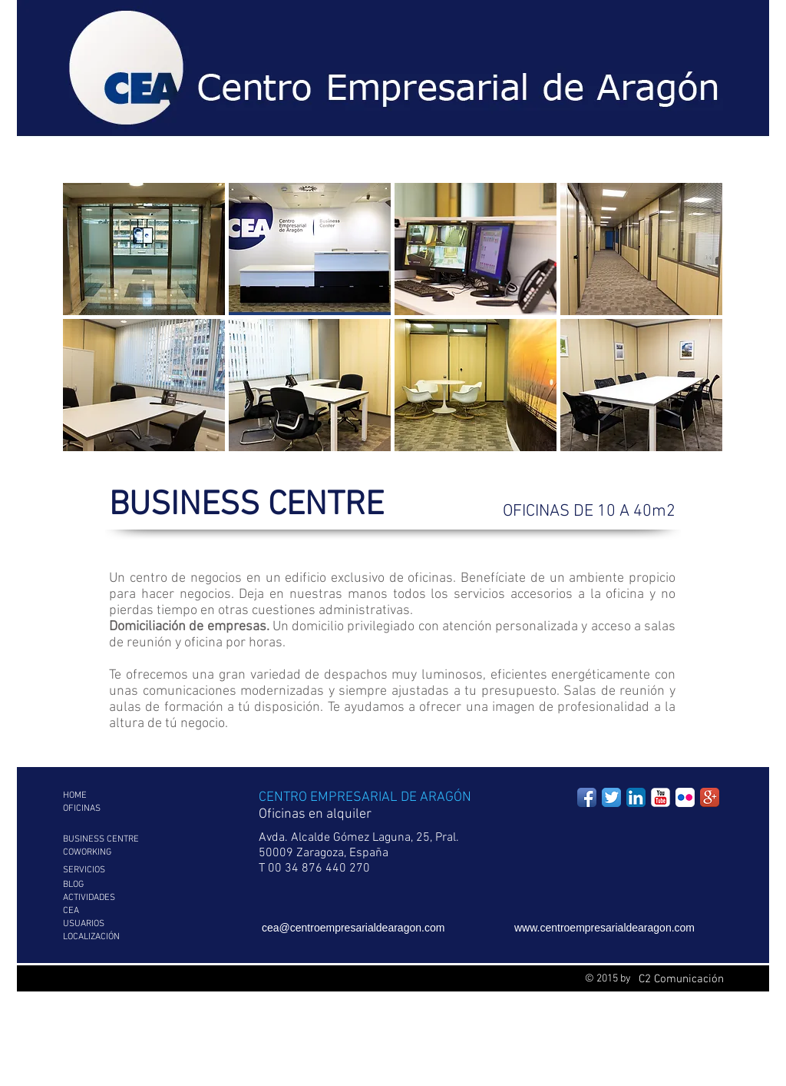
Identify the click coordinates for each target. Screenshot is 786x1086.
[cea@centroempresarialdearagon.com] (377, 928)
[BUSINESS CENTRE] (120, 839)
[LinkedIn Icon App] (636, 797)
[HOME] (120, 795)
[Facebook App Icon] (586, 797)
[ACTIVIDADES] (120, 898)
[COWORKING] (120, 852)
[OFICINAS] (120, 808)
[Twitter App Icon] (611, 797)
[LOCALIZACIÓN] (120, 937)
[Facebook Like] (662, 36)
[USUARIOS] (120, 924)
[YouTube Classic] (660, 797)
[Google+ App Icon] (709, 797)
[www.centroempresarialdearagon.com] (618, 928)
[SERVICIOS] (120, 870)
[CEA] (120, 911)
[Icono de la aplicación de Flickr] (685, 797)
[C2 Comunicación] (681, 979)
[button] (144, 249)
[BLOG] (120, 885)
